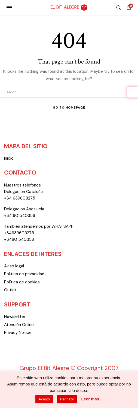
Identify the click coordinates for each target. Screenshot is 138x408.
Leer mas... (91, 399)
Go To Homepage (69, 107)
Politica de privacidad (24, 274)
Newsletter (14, 316)
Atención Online (19, 324)
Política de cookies (22, 282)
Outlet (10, 290)
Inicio (9, 158)
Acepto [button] (44, 399)
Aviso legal (14, 266)
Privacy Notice (18, 332)
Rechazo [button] (67, 399)
